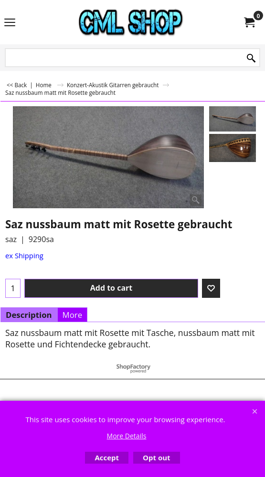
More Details (127, 435)
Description (29, 314)
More (73, 314)
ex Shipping (24, 255)
